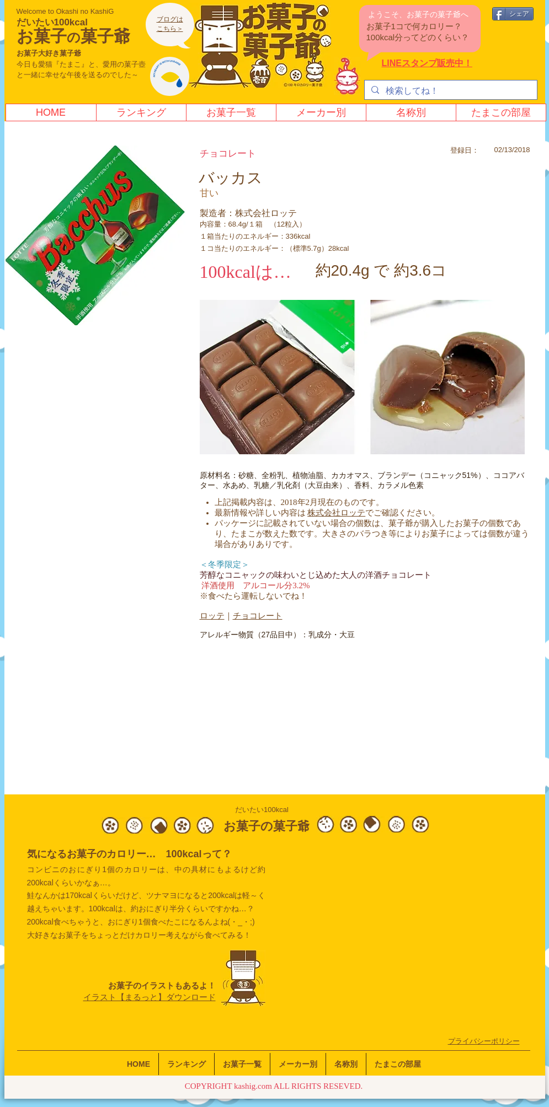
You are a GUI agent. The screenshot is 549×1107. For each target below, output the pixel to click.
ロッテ (212, 615)
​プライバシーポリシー (484, 1041)
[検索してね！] (450, 90)
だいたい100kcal (52, 22)
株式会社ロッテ (336, 512)
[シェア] (513, 13)
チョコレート (258, 615)
